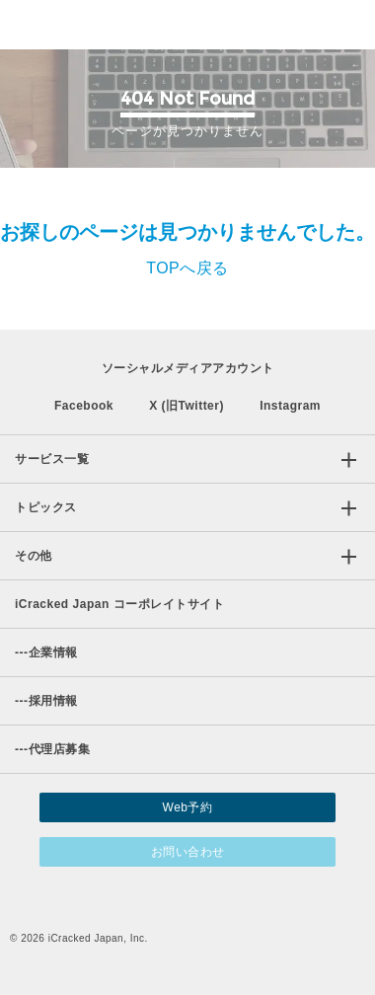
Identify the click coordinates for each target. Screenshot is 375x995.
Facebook (83, 406)
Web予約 (188, 807)
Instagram (290, 406)
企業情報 (46, 652)
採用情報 (46, 701)
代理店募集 (52, 749)
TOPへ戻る (187, 268)
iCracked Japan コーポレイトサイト (119, 604)
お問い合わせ (188, 852)
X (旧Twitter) (186, 406)
